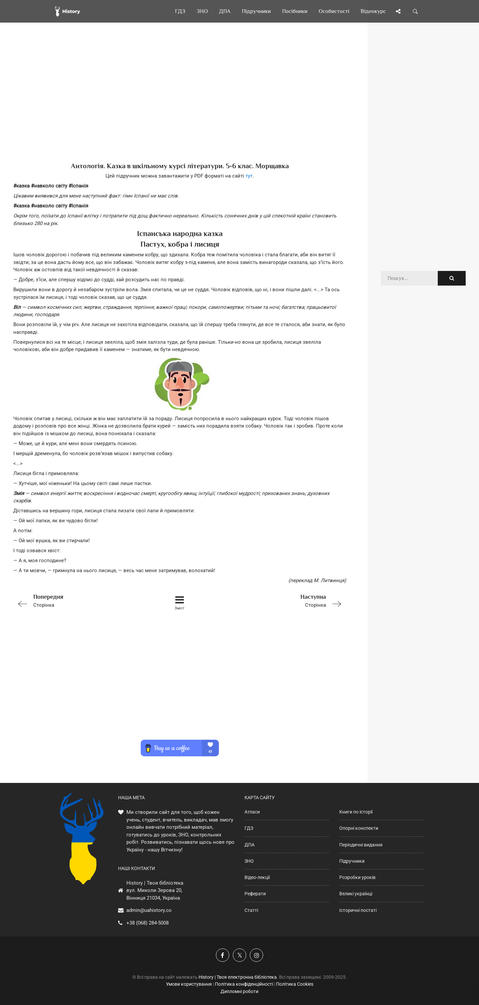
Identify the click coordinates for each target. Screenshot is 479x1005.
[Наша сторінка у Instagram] (256, 955)
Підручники (352, 861)
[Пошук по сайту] (415, 11)
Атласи (252, 812)
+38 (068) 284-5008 (147, 923)
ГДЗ (248, 828)
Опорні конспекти (358, 828)
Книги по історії (356, 812)
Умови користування (189, 984)
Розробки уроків (357, 877)
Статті (251, 910)
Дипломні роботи (239, 991)
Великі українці (355, 893)
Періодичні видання (361, 844)
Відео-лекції (257, 877)
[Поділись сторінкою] (398, 11)
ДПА (249, 844)
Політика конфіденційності (244, 984)
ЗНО (249, 861)
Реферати (255, 893)
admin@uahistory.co (149, 910)
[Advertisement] (179, 103)
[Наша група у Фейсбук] (222, 955)
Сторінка (79, 600)
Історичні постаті (358, 910)
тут (248, 176)
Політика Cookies (294, 984)
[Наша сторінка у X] (239, 955)
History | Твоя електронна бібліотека (238, 977)
